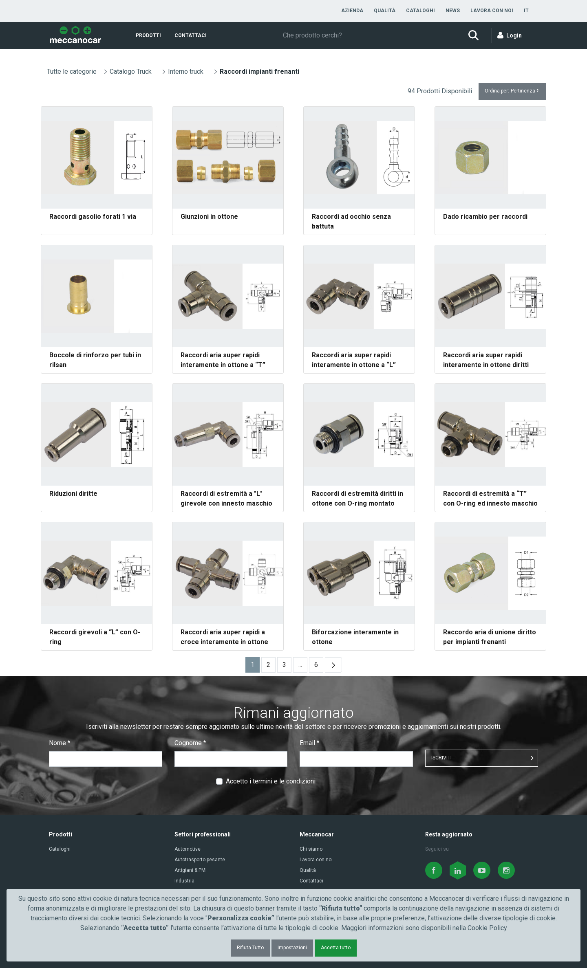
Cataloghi (60, 849)
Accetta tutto (336, 947)
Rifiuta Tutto (250, 947)
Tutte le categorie (72, 71)
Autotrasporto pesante (199, 859)
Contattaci (311, 881)
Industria (184, 881)
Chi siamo (311, 849)
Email (309, 743)
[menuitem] (352, 10)
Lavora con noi (316, 859)
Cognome (190, 743)
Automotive (187, 849)
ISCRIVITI (441, 758)
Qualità (308, 870)
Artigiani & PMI (190, 870)
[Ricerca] (369, 35)
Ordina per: (512, 91)
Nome (59, 743)
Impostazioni (292, 947)
